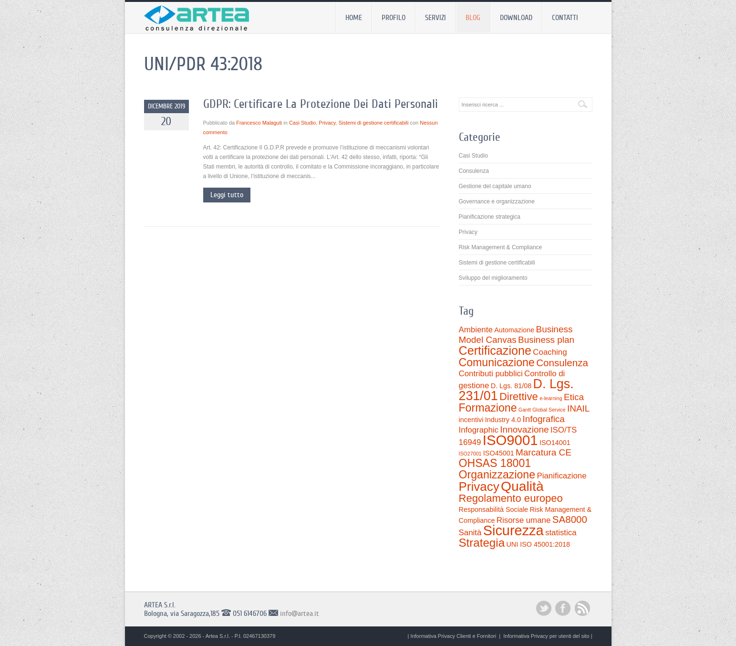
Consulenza (474, 171)
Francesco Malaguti (259, 123)
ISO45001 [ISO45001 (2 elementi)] (498, 453)
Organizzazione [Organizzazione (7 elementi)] (497, 474)
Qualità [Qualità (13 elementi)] (522, 486)
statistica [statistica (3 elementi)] (561, 532)
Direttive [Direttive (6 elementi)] (518, 396)
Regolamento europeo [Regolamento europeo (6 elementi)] (511, 498)
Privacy (327, 123)
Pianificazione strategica (489, 216)
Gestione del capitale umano (495, 186)
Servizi (435, 17)
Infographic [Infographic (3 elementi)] (479, 429)
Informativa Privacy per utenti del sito (546, 636)
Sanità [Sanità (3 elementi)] (470, 532)
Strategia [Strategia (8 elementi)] (482, 542)
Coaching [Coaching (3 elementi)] (550, 352)
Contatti (565, 17)
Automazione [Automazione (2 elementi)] (514, 330)
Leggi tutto (226, 195)
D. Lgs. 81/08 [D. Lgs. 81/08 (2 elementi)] (511, 386)
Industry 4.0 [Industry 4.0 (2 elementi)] (503, 420)
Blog (473, 17)
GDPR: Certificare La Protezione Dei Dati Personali (320, 104)
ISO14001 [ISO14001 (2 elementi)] (554, 442)
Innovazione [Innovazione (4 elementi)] (524, 429)
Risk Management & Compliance (500, 247)
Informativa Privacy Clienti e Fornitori (453, 636)
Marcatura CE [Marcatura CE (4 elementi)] (543, 452)
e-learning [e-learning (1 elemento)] (550, 398)
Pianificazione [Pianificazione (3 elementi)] (561, 475)
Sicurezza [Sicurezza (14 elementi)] (513, 530)
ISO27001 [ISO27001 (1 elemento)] (470, 453)
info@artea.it (299, 613)
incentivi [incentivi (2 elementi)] (471, 420)
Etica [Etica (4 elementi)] (574, 397)
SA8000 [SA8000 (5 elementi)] (569, 519)
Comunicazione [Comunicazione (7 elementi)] (497, 362)
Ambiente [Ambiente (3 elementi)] (476, 329)
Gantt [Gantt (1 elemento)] (524, 410)
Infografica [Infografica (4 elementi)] (543, 419)
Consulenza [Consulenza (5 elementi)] (562, 362)
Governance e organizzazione (497, 201)
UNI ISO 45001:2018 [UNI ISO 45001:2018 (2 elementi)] (538, 544)
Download (516, 17)
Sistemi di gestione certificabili (374, 123)
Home (353, 17)
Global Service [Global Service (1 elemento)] (548, 410)
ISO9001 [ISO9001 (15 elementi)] (510, 440)
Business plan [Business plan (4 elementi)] (546, 340)
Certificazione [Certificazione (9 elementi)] (495, 350)
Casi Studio (302, 123)
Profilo (393, 17)
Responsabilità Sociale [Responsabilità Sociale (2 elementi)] (494, 509)
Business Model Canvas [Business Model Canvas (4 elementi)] (516, 334)
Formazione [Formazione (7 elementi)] (488, 408)
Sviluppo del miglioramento (493, 278)
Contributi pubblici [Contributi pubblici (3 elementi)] (491, 373)
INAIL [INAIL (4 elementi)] (578, 408)
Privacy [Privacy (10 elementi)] (479, 486)
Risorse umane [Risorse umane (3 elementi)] (524, 520)
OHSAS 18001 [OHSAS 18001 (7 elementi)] (495, 463)
